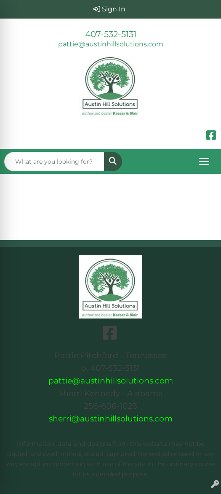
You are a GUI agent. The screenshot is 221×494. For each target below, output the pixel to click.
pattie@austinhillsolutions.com (110, 44)
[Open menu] (204, 161)
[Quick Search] (54, 161)
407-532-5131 (110, 34)
